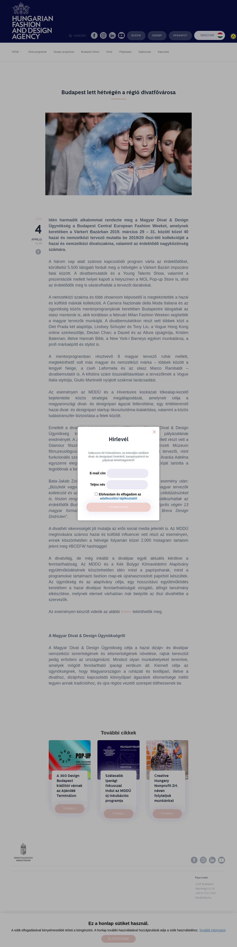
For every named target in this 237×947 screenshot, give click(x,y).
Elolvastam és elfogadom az (120, 494)
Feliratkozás (118, 507)
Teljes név (97, 484)
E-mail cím (98, 473)
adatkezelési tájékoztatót (118, 498)
